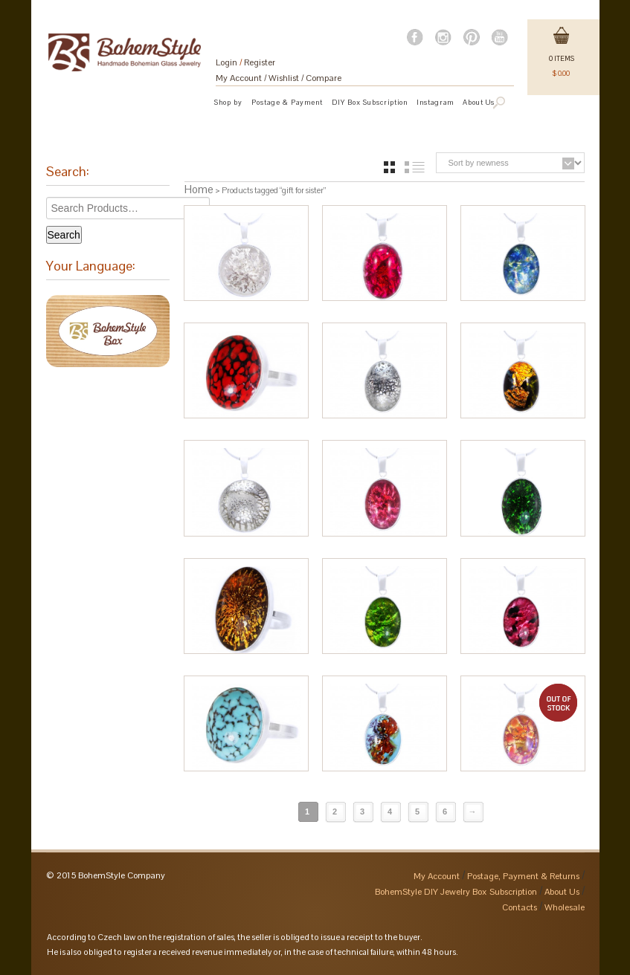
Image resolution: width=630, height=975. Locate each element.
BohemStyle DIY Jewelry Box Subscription (456, 892)
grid (389, 167)
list (415, 167)
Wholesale (564, 907)
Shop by (228, 102)
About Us (561, 892)
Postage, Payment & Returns (523, 876)
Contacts (519, 907)
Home (198, 189)
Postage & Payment (287, 102)
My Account (239, 78)
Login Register (245, 62)
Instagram (435, 102)
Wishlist (284, 78)
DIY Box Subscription (370, 102)
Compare (323, 78)
